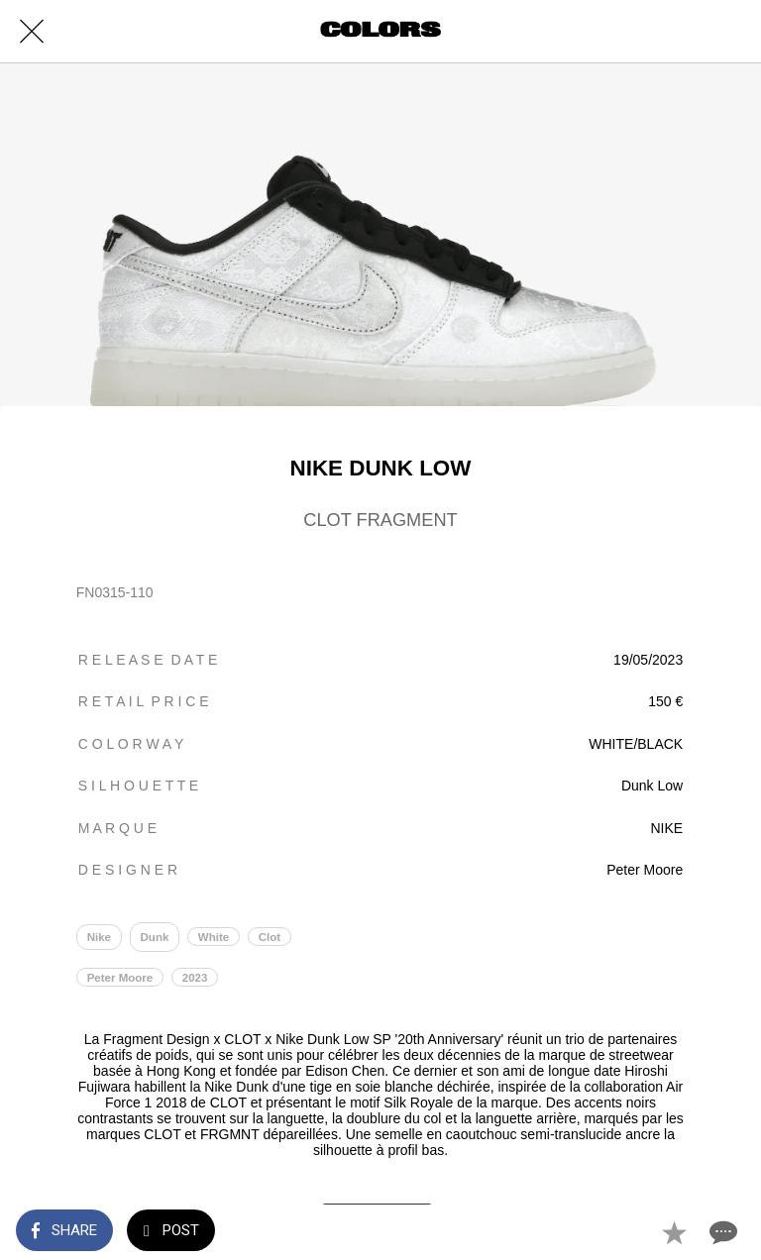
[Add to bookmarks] (674, 1232)
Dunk (155, 937)
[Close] (32, 32)
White (213, 937)
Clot (269, 937)
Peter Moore (120, 978)
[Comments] (721, 1232)
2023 (195, 978)
